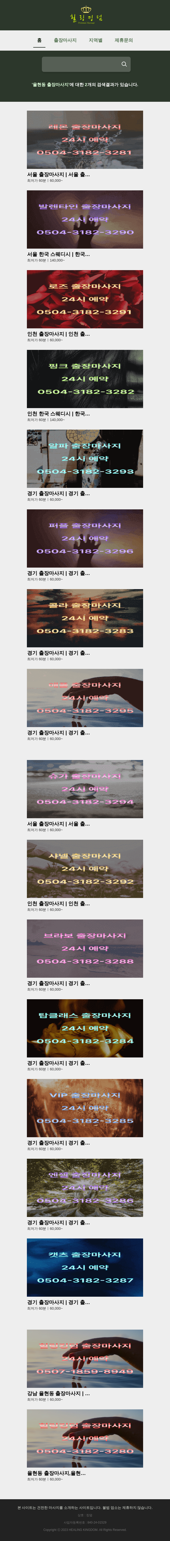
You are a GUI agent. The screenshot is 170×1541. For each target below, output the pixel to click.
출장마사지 (65, 40)
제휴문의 (124, 40)
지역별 (96, 40)
